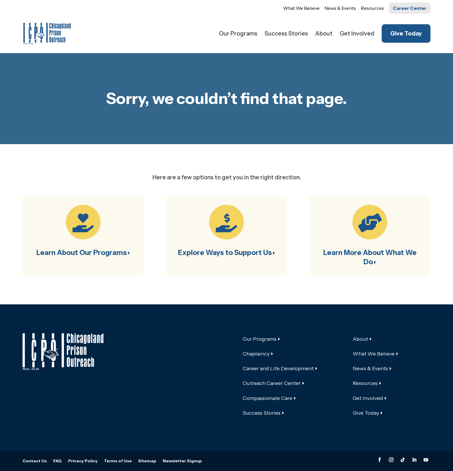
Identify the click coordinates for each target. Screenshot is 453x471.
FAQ (57, 461)
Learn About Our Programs (81, 252)
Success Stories (286, 34)
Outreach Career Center (272, 383)
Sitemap (147, 461)
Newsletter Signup (182, 461)
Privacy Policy (83, 461)
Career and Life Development (278, 368)
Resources (372, 8)
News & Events (340, 8)
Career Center (409, 8)
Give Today (406, 33)
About (324, 34)
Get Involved (357, 34)
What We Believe (301, 8)
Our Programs (238, 34)
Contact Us (35, 461)
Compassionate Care (267, 398)
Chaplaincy (256, 354)
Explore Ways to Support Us (225, 252)
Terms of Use (118, 461)
